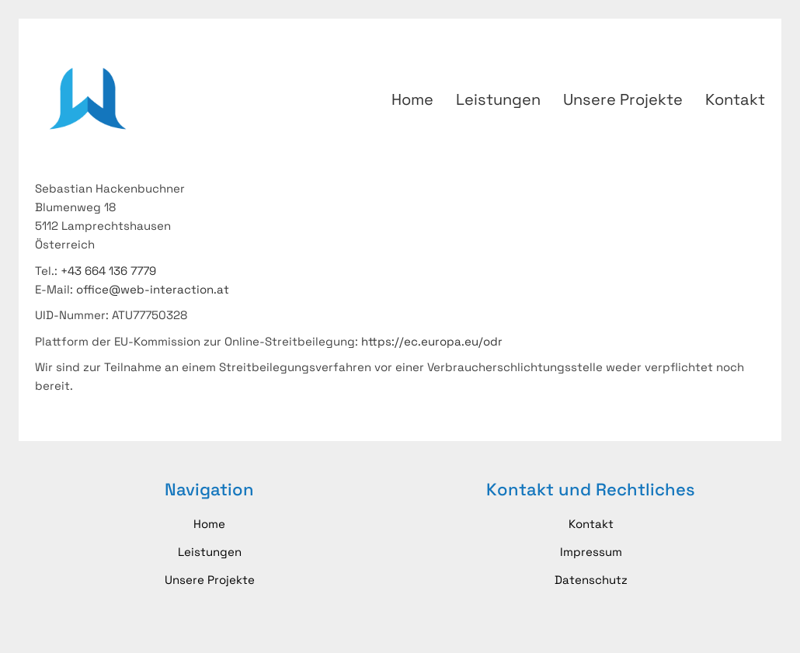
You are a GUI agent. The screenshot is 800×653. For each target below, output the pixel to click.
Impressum (591, 551)
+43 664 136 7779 (108, 270)
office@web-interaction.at (152, 289)
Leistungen (210, 551)
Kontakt (591, 523)
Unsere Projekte (210, 579)
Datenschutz (591, 579)
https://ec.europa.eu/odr (432, 341)
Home (209, 523)
